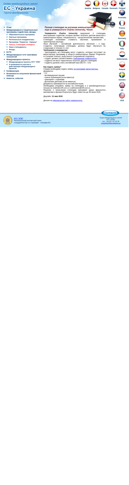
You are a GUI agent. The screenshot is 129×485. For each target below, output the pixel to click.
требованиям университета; (85, 58)
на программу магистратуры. (86, 69)
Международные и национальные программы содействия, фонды (22, 31)
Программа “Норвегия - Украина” (23, 42)
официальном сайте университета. (68, 100)
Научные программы (18, 37)
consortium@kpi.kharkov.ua (110, 123)
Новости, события (14, 78)
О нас (9, 27)
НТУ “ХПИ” (18, 118)
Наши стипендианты (17, 47)
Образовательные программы (22, 35)
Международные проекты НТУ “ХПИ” (25, 62)
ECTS (8, 52)
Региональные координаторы (21, 40)
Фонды (12, 49)
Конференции (12, 71)
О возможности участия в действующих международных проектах (22, 66)
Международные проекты (18, 59)
